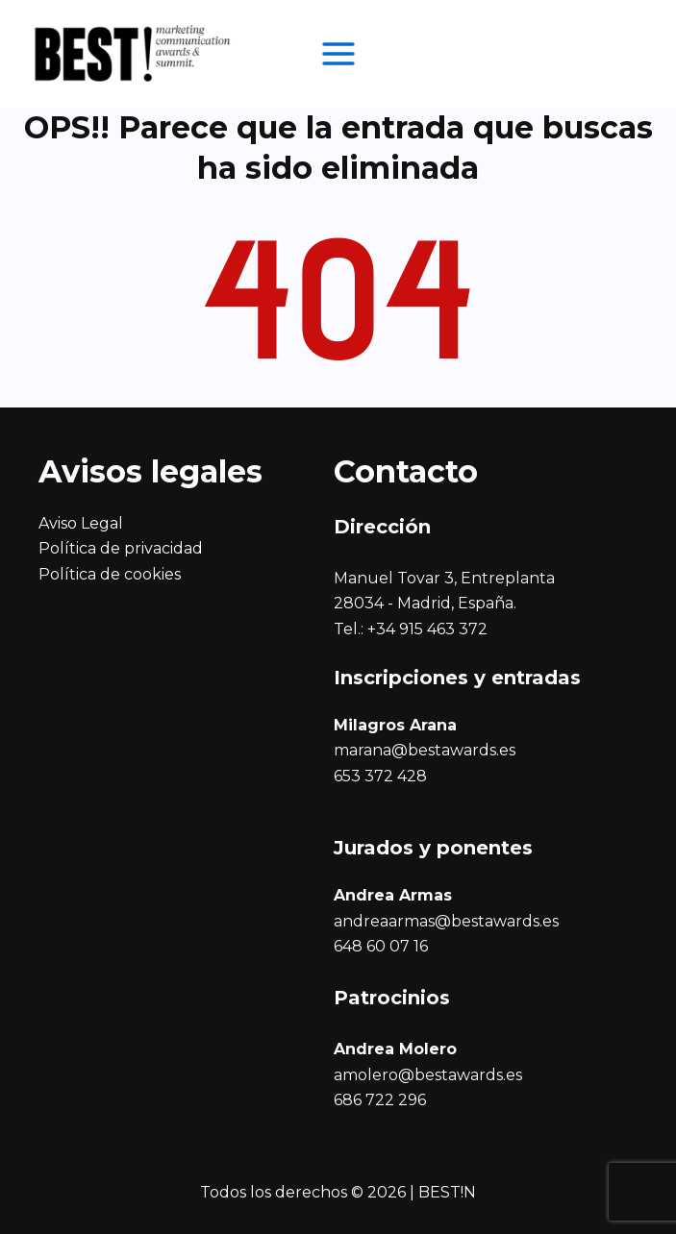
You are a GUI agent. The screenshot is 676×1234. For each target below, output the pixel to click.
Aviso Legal (80, 523)
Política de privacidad (120, 548)
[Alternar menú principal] (338, 54)
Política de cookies (109, 574)
